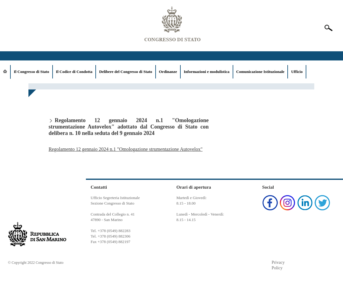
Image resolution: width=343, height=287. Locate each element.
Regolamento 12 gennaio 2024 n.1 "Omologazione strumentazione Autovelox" (126, 149)
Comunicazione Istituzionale (260, 71)
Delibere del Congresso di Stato (125, 71)
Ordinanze (168, 71)
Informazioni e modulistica (207, 71)
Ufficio (297, 71)
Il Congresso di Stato (31, 71)
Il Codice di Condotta (74, 71)
